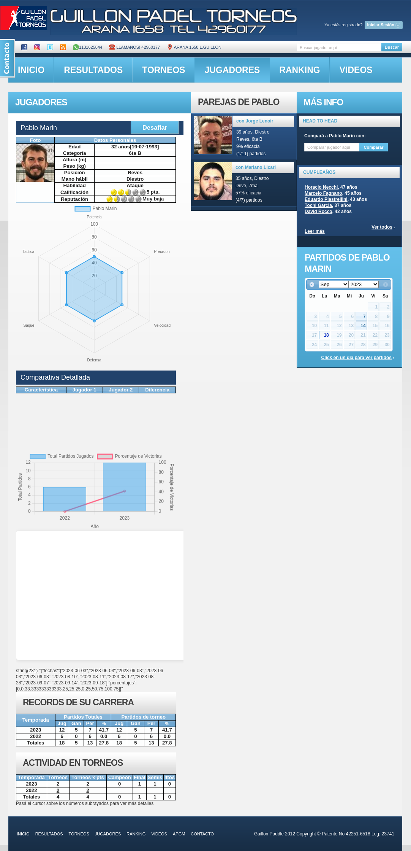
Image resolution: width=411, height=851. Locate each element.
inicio (31, 70)
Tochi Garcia (318, 205)
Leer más (315, 231)
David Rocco (318, 211)
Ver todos (381, 227)
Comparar (374, 147)
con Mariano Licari (256, 167)
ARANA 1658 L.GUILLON (194, 47)
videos (356, 70)
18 (326, 335)
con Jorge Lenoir (254, 121)
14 (362, 325)
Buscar (392, 47)
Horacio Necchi (321, 187)
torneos (163, 70)
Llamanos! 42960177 (134, 47)
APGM (179, 834)
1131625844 (87, 47)
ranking (299, 70)
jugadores (232, 70)
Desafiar (154, 127)
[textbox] (339, 47)
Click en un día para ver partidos (356, 357)
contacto (202, 834)
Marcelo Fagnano (323, 193)
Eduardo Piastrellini (326, 199)
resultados (93, 70)
